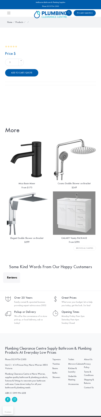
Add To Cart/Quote (21, 72)
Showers (56, 403)
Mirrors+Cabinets (76, 390)
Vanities (56, 390)
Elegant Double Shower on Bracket (26, 238)
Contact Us (89, 414)
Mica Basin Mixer (27, 183)
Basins (55, 394)
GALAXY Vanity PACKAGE (74, 238)
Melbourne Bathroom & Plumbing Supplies (50, 2)
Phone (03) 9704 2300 (50, 6)
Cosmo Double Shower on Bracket (74, 183)
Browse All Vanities (84, 248)
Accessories (73, 410)
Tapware (56, 385)
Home (9, 22)
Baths (54, 399)
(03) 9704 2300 (18, 385)
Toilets (71, 385)
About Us (88, 385)
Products (19, 22)
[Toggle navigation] (8, 13)
